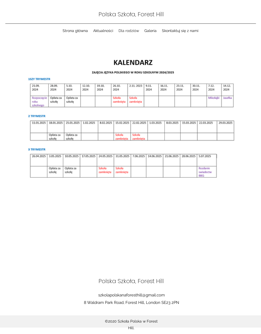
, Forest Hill (149, 14)
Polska (108, 14)
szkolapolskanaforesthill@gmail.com (131, 295)
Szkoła (126, 14)
